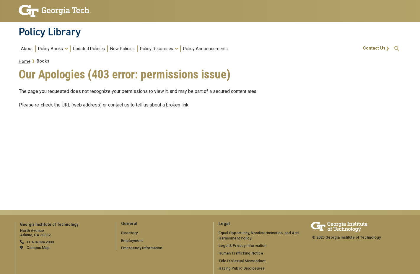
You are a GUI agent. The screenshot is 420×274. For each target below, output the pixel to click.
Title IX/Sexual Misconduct (242, 261)
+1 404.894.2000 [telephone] (40, 242)
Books (43, 61)
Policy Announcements (205, 48)
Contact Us (374, 48)
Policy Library (50, 32)
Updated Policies (89, 48)
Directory (129, 233)
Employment (132, 240)
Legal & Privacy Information (242, 245)
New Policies (122, 48)
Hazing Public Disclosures (242, 268)
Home (24, 61)
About (27, 48)
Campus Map (38, 247)
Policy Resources (156, 48)
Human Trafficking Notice (241, 253)
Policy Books (50, 48)
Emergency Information (141, 248)
